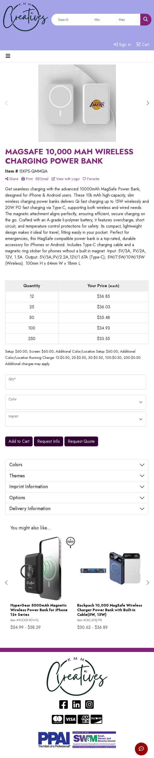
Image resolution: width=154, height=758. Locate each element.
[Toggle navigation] (8, 56)
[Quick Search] (71, 20)
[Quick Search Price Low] (104, 20)
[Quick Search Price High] (128, 20)
